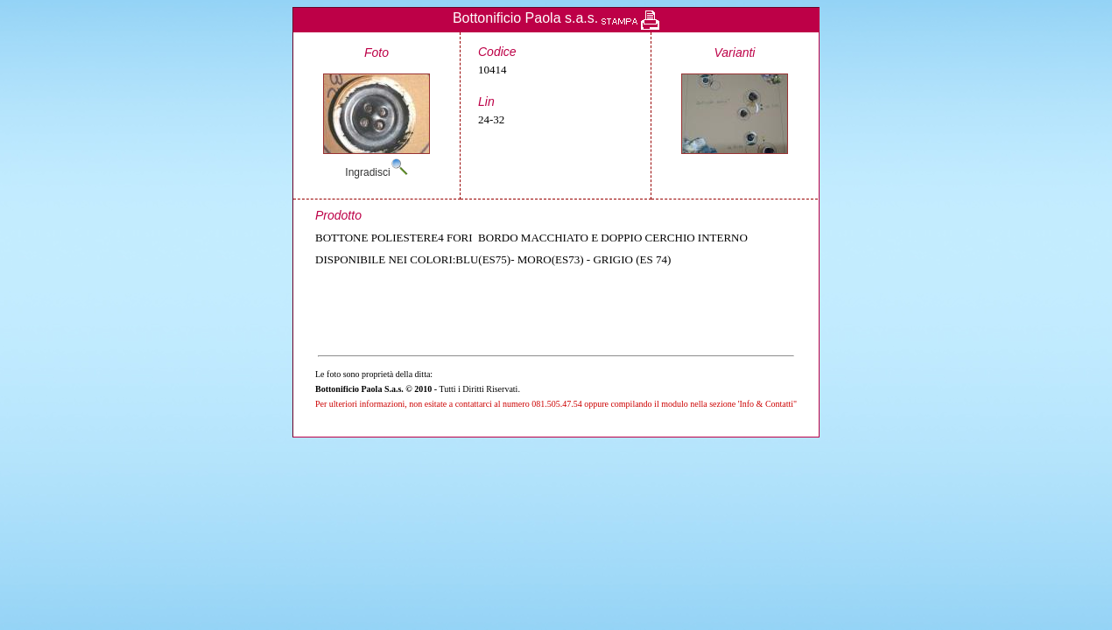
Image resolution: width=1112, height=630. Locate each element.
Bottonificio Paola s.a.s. (525, 17)
